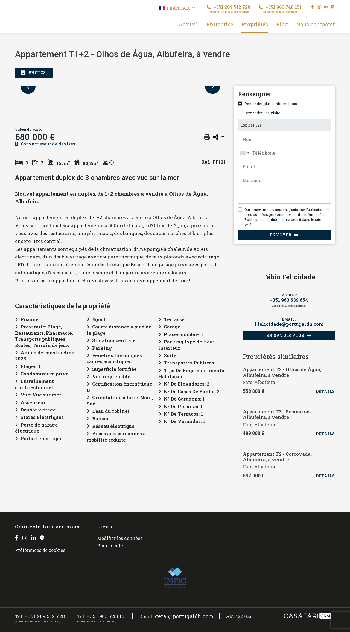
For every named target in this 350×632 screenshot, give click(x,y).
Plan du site (110, 545)
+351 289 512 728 (228, 8)
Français (177, 8)
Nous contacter (315, 24)
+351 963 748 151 (280, 8)
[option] (120, 86)
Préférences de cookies (40, 550)
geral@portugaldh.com (184, 616)
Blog (282, 24)
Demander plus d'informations (270, 103)
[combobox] (284, 153)
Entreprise (219, 24)
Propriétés (254, 24)
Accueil (188, 24)
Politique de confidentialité (267, 219)
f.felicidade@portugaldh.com (289, 324)
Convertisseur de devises (45, 143)
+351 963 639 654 (289, 300)
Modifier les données (119, 538)
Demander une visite (262, 112)
